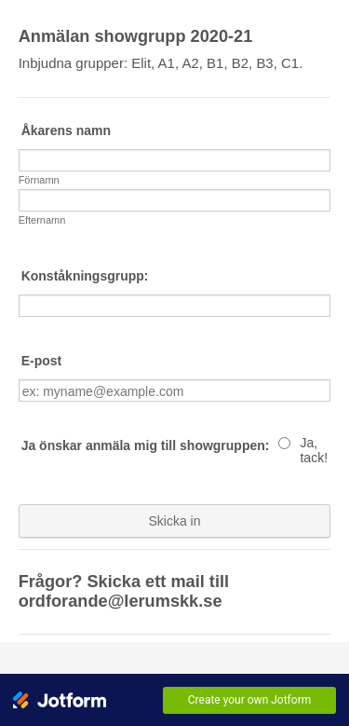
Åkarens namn (66, 130)
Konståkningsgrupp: (85, 275)
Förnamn (39, 179)
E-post (41, 360)
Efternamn (42, 220)
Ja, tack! (314, 450)
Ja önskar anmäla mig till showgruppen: (145, 445)
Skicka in (174, 521)
